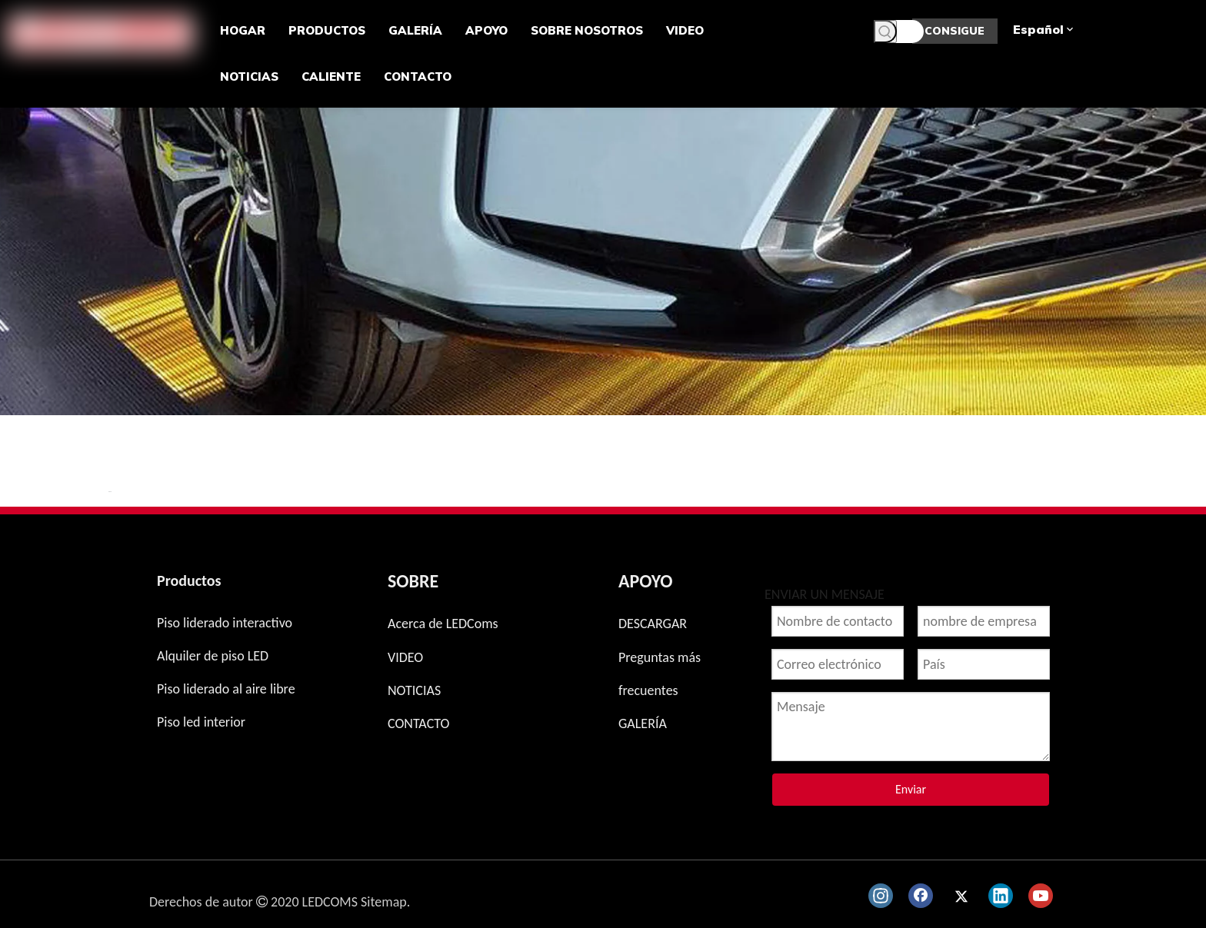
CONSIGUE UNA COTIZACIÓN (955, 34)
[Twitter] (960, 895)
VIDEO (405, 657)
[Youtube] (1040, 895)
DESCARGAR (652, 623)
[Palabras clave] (899, 31)
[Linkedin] (1000, 895)
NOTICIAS (414, 690)
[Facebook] (920, 895)
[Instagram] (880, 895)
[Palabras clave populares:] (885, 31)
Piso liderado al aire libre (226, 688)
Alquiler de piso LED (212, 655)
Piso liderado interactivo (224, 622)
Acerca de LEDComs (443, 623)
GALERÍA (642, 723)
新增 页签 (110, 491)
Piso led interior (201, 721)
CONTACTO (419, 723)
